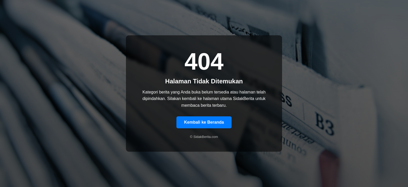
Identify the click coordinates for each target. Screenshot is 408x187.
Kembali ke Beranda (204, 122)
